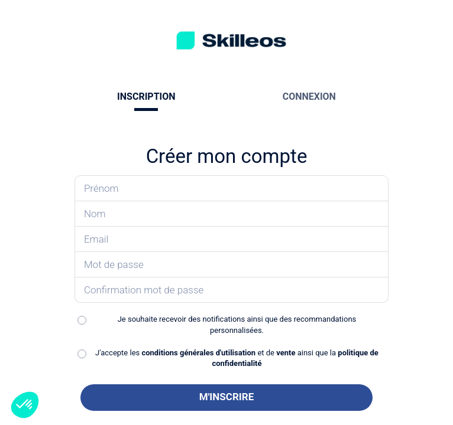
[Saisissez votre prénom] (232, 188)
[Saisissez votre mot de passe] (232, 264)
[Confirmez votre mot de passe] (232, 290)
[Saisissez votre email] (232, 239)
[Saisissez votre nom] (232, 214)
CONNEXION (309, 96)
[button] (25, 405)
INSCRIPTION (146, 96)
